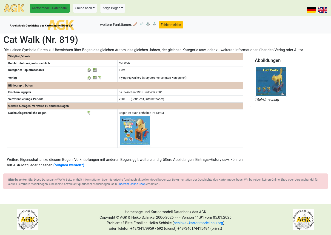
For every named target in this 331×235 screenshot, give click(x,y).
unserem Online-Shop (132, 184)
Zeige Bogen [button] (111, 8)
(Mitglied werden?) (68, 165)
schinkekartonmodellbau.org (198, 223)
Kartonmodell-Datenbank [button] (50, 8)
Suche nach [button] (83, 8)
